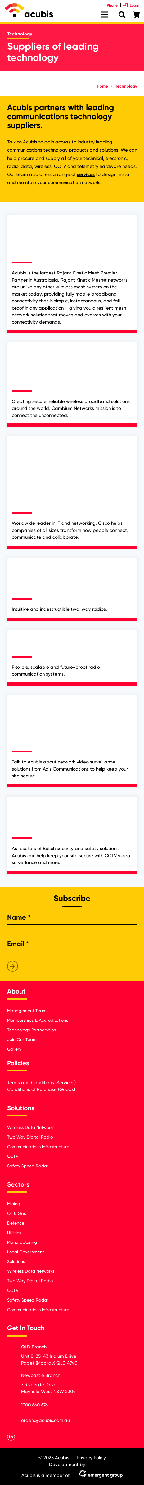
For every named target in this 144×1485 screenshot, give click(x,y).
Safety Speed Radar (27, 1165)
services (86, 174)
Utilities (14, 1232)
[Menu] (104, 14)
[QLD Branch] (14, 1349)
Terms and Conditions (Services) (41, 1082)
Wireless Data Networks (30, 1127)
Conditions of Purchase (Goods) (41, 1089)
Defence (15, 1222)
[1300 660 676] (14, 1406)
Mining (13, 1203)
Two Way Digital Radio (30, 1136)
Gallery (14, 1049)
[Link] (29, 10)
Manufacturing (22, 1242)
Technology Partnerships (31, 1029)
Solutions (16, 1261)
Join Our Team (22, 1039)
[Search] (122, 15)
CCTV (13, 1156)
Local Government (25, 1251)
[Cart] (136, 14)
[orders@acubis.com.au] (14, 1422)
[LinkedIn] (11, 1437)
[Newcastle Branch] (14, 1378)
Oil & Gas (16, 1213)
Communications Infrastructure (38, 1146)
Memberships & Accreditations (37, 1020)
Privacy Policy (91, 1457)
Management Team (27, 1010)
